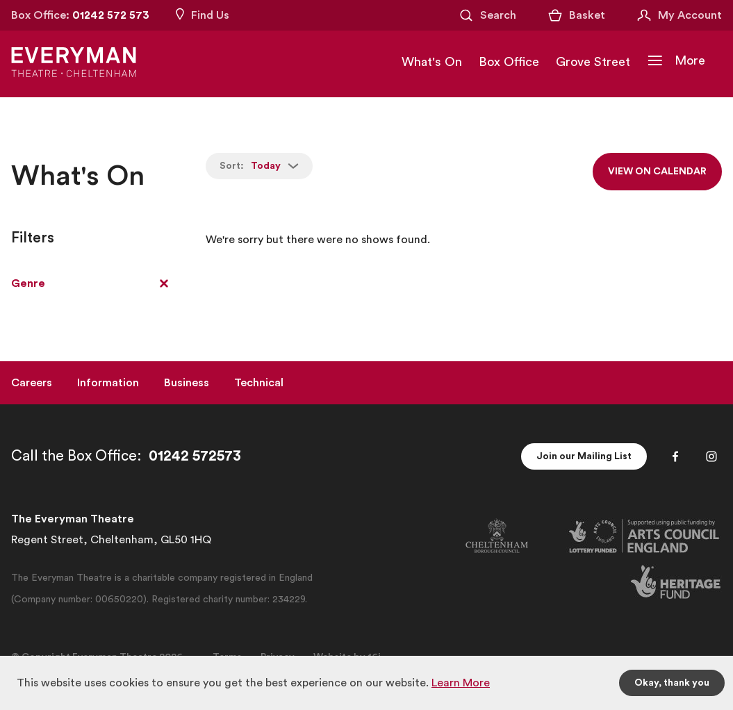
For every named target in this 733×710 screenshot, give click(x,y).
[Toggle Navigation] (676, 60)
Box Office (509, 62)
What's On (432, 62)
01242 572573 (195, 456)
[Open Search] (487, 15)
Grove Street (593, 62)
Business (186, 382)
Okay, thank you (671, 683)
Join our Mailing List (584, 456)
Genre (28, 283)
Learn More (460, 682)
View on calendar (657, 171)
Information (108, 382)
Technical (258, 382)
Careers (31, 382)
